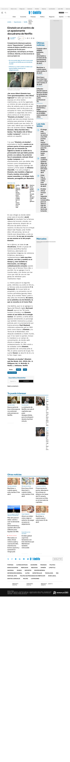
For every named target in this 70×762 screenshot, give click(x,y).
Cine (25, 369)
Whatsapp (28, 559)
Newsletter (66, 16)
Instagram (15, 559)
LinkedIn (19, 559)
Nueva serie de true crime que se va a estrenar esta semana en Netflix (13, 411)
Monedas (39, 241)
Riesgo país (22, 8)
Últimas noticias (22, 565)
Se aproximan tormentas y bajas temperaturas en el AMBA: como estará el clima (42, 111)
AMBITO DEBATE (47, 584)
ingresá (66, 12)
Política (42, 17)
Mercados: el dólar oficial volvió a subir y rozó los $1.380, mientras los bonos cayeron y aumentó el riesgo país (13, 545)
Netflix (25, 22)
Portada (10, 565)
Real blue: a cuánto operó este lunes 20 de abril (42, 519)
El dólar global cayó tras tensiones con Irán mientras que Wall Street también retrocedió (28, 542)
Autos (27, 573)
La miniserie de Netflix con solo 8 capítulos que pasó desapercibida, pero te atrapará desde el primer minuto (28, 414)
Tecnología (49, 573)
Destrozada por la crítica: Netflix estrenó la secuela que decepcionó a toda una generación (33, 193)
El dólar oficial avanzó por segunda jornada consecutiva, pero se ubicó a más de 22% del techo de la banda (45, 200)
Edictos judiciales (13, 578)
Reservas (44, 8)
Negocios (51, 17)
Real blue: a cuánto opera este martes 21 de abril (42, 70)
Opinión (61, 17)
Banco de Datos (12, 567)
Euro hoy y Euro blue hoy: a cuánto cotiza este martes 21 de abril (42, 81)
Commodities (48, 241)
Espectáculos (17, 22)
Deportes (28, 570)
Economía (23, 17)
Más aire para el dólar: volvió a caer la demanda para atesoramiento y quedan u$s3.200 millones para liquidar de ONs (13, 525)
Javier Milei (60, 8)
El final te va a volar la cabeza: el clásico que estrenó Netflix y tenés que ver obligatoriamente (20, 68)
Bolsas (43, 241)
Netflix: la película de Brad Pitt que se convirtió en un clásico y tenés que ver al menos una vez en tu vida (18, 196)
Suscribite (26, 381)
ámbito (9, 22)
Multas (25, 578)
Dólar (14, 17)
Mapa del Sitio (12, 576)
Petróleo (37, 8)
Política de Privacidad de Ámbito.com (32, 576)
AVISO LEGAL (52, 576)
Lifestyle (52, 567)
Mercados (24, 567)
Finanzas (33, 17)
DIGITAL (15, 584)
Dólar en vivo (14, 8)
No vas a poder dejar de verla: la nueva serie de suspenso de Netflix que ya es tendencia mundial (21, 62)
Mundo (19, 570)
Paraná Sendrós (13, 38)
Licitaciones (35, 578)
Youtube (24, 559)
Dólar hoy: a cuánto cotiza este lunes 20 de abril (44, 180)
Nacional (10, 570)
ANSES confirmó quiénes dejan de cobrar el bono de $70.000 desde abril (44, 165)
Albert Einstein (12, 372)
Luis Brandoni (52, 8)
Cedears (53, 241)
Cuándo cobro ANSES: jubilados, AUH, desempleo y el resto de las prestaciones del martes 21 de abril (42, 56)
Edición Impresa (39, 570)
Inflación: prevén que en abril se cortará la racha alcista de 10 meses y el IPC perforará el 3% (42, 95)
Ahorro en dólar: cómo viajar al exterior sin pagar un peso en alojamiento (28, 520)
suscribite (61, 12)
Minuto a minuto (13, 535)
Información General (14, 573)
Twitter (8, 559)
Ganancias (30, 8)
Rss (57, 573)
